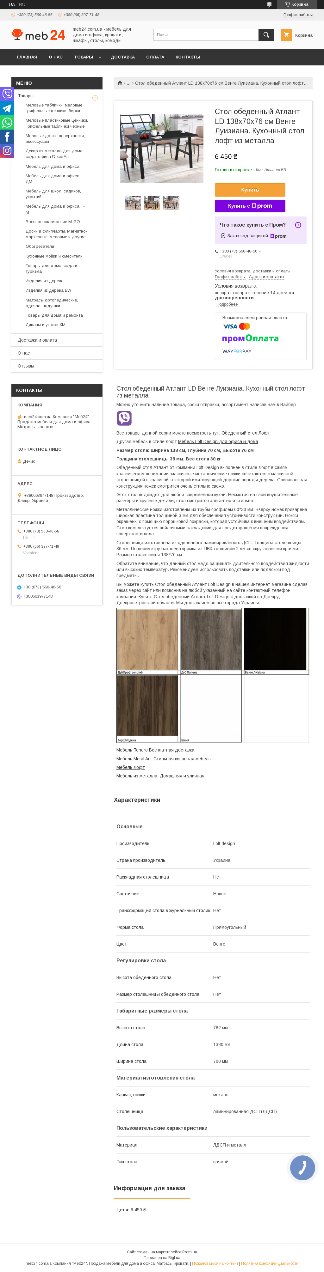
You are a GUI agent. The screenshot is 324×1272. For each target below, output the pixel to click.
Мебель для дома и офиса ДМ (52, 178)
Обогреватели (40, 246)
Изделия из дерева (45, 280)
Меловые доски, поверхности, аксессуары (55, 138)
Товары (83, 57)
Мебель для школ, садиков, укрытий (53, 194)
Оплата (155, 57)
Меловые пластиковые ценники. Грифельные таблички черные (57, 123)
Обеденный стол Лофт (245, 432)
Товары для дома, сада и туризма (51, 268)
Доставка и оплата (37, 340)
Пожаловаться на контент (215, 1263)
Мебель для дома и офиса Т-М (55, 209)
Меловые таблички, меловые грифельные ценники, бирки (54, 108)
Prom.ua (189, 1252)
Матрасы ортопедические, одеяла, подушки (52, 303)
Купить (250, 189)
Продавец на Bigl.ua (162, 1258)
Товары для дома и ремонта (54, 315)
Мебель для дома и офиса (52, 166)
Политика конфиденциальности (269, 1263)
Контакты (188, 57)
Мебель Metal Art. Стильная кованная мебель (163, 758)
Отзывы (26, 365)
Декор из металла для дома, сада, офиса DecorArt (55, 154)
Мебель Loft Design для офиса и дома (218, 441)
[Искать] (266, 35)
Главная (27, 57)
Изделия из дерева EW (48, 290)
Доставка (123, 57)
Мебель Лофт (130, 767)
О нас (56, 57)
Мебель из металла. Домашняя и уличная (160, 775)
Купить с (250, 206)
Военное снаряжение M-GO (53, 221)
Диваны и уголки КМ (45, 324)
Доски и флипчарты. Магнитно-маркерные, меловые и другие (56, 234)
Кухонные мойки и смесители (54, 256)
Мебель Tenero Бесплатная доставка (155, 749)
